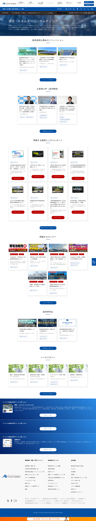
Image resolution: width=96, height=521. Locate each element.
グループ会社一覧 (75, 484)
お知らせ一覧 (74, 487)
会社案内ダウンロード (76, 496)
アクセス (73, 472)
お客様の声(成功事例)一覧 (31, 472)
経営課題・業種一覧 (30, 470)
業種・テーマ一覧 (25, 16)
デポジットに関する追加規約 (68, 502)
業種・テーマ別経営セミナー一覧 (56, 478)
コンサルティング (52, 487)
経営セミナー (51, 475)
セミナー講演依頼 (46, 507)
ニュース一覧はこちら (61, 12)
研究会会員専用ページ (53, 493)
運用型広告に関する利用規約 (50, 502)
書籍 (26, 493)
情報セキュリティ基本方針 (62, 504)
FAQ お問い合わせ (76, 504)
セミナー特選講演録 (30, 481)
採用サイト (74, 493)
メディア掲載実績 (75, 490)
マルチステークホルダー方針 (78, 507)
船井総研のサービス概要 (54, 470)
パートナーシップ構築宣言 (60, 507)
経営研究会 (51, 484)
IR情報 (72, 478)
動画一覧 (27, 487)
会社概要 (73, 475)
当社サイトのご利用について (32, 502)
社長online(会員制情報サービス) (56, 481)
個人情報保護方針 (29, 504)
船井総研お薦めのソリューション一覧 (34, 475)
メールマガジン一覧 (30, 484)
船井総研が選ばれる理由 (77, 470)
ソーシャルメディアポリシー (44, 504)
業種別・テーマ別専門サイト (32, 490)
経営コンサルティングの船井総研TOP (10, 16)
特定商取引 (81, 502)
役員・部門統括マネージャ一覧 (79, 481)
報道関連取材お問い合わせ (32, 507)
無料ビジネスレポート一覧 (32, 478)
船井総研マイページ (53, 490)
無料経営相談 (51, 472)
